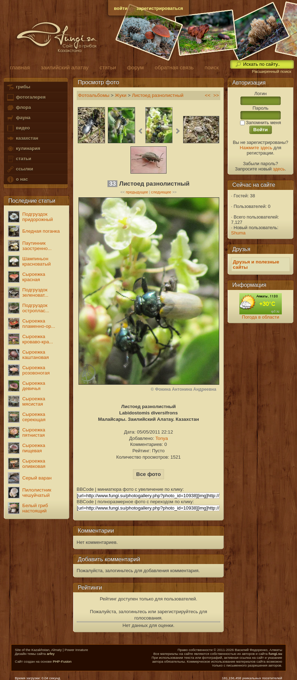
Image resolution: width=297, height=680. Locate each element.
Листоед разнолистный (158, 95)
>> (216, 95)
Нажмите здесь (256, 147)
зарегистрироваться (159, 8)
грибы (18, 87)
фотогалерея (26, 97)
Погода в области (260, 317)
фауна (18, 118)
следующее (161, 192)
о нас (17, 179)
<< (207, 95)
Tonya (161, 438)
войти (120, 8)
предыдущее (137, 192)
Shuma (238, 233)
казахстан (22, 138)
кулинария (23, 148)
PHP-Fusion (62, 661)
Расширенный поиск (271, 71)
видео (18, 128)
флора (18, 107)
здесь (279, 169)
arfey (50, 654)
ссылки (19, 169)
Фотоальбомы (94, 95)
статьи (18, 159)
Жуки (121, 95)
